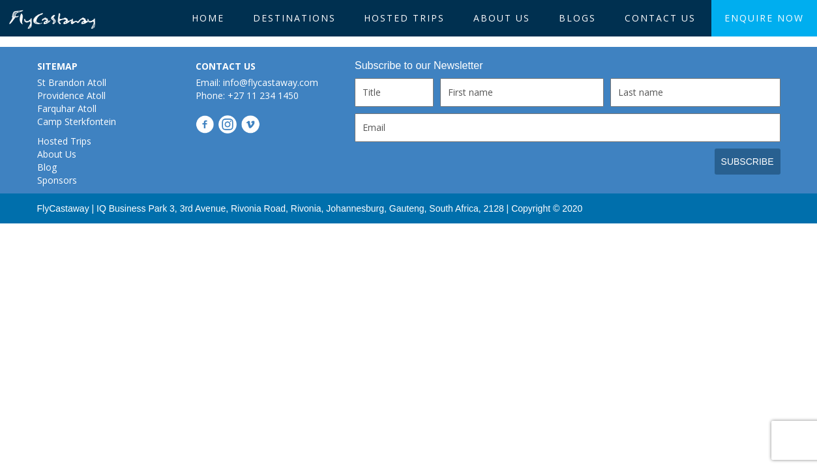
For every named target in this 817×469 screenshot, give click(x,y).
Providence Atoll (71, 95)
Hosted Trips (404, 18)
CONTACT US (226, 66)
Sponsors (57, 180)
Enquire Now (764, 18)
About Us (501, 18)
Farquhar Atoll (67, 108)
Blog (47, 167)
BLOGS (577, 18)
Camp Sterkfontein (76, 121)
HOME (208, 18)
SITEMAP (57, 66)
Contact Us (660, 18)
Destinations (294, 18)
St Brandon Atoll (71, 82)
